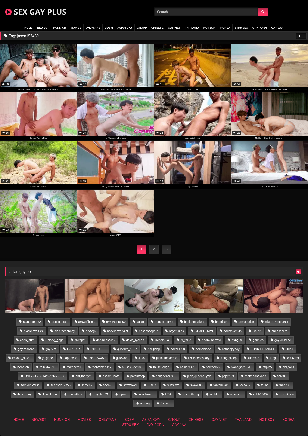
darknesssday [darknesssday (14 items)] (105, 340)
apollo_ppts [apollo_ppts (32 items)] (60, 321)
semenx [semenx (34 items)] (86, 385)
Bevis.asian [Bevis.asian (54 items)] (246, 321)
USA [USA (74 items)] (168, 394)
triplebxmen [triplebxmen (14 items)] (146, 394)
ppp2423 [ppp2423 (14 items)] (228, 376)
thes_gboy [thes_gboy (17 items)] (24, 394)
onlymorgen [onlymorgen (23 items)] (84, 376)
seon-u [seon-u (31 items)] (107, 385)
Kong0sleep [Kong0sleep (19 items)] (228, 358)
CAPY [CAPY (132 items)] (256, 331)
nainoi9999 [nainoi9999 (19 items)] (187, 367)
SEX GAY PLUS (35, 12)
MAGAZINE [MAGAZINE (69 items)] (48, 367)
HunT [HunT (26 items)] (289, 349)
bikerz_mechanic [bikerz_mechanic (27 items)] (276, 321)
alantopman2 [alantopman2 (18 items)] (32, 321)
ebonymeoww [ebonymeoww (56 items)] (211, 340)
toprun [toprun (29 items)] (123, 394)
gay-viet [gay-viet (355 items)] (50, 349)
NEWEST (43, 27)
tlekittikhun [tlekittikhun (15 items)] (49, 394)
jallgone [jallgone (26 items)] (47, 358)
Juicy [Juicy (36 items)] (141, 358)
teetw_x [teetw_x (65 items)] (245, 385)
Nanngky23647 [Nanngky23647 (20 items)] (241, 367)
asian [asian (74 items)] (140, 321)
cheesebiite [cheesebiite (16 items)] (279, 331)
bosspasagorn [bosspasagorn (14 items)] (148, 331)
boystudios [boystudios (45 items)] (176, 331)
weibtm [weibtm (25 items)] (215, 394)
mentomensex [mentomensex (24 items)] (101, 367)
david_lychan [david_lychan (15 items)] (135, 340)
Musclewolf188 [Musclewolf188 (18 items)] (132, 367)
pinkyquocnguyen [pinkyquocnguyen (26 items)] (199, 376)
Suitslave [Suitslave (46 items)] (173, 385)
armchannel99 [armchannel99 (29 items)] (116, 321)
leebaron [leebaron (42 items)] (23, 367)
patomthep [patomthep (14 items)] (137, 376)
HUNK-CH (59, 27)
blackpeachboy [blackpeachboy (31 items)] (64, 331)
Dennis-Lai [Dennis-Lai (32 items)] (162, 340)
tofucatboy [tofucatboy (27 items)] (75, 394)
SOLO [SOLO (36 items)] (151, 385)
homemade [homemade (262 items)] (203, 349)
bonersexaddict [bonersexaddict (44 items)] (117, 331)
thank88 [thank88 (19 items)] (284, 385)
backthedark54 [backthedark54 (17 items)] (194, 321)
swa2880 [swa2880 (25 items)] (196, 385)
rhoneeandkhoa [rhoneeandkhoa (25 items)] (255, 376)
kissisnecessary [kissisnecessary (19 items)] (198, 358)
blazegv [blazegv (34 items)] (91, 331)
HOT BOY (209, 27)
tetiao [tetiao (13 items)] (264, 385)
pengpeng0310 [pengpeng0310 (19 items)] (166, 376)
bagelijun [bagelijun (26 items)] (221, 321)
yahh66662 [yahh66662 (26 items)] (260, 394)
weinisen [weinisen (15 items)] (236, 394)
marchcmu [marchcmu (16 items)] (74, 367)
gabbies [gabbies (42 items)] (258, 340)
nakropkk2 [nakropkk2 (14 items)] (213, 367)
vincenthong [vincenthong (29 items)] (190, 394)
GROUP (142, 27)
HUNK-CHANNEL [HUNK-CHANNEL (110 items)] (263, 349)
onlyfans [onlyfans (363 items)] (288, 367)
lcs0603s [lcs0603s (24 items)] (293, 358)
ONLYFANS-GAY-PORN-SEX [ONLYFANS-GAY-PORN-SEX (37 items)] (44, 376)
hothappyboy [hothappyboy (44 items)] (230, 349)
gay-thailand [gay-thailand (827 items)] (26, 349)
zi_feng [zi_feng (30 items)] (145, 403)
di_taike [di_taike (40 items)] (185, 340)
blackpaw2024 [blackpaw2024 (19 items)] (33, 331)
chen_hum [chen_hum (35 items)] (27, 340)
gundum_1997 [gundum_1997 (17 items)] (127, 349)
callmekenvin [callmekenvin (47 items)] (233, 331)
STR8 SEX (241, 27)
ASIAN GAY (124, 27)
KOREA (225, 27)
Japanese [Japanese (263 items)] (70, 358)
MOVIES (76, 27)
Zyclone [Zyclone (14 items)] (166, 403)
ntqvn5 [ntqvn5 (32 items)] (267, 367)
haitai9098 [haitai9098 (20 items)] (178, 349)
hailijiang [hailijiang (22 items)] (154, 349)
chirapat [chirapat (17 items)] (79, 340)
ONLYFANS (93, 27)
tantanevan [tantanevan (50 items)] (221, 385)
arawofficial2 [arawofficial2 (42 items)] (86, 321)
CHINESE (157, 27)
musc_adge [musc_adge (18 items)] (161, 367)
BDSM (109, 27)
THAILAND (192, 27)
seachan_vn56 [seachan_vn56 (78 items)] (60, 385)
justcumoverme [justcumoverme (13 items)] (166, 358)
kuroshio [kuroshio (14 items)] (253, 358)
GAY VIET (174, 27)
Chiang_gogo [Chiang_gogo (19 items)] (54, 340)
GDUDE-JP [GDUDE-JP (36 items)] (98, 349)
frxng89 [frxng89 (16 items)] (237, 340)
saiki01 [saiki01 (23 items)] (282, 376)
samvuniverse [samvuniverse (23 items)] (30, 385)
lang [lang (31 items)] (273, 358)
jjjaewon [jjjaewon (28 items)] (122, 358)
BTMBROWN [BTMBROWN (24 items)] (204, 331)
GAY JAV (277, 27)
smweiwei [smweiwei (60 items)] (130, 385)
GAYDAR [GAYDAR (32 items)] (73, 349)
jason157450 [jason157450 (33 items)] (96, 358)
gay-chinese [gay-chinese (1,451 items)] (282, 340)
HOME (28, 27)
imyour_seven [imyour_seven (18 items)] (21, 358)
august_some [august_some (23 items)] (164, 321)
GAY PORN (259, 27)
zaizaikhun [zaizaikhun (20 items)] (286, 394)
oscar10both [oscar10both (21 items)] (111, 376)
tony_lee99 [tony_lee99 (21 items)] (100, 394)
